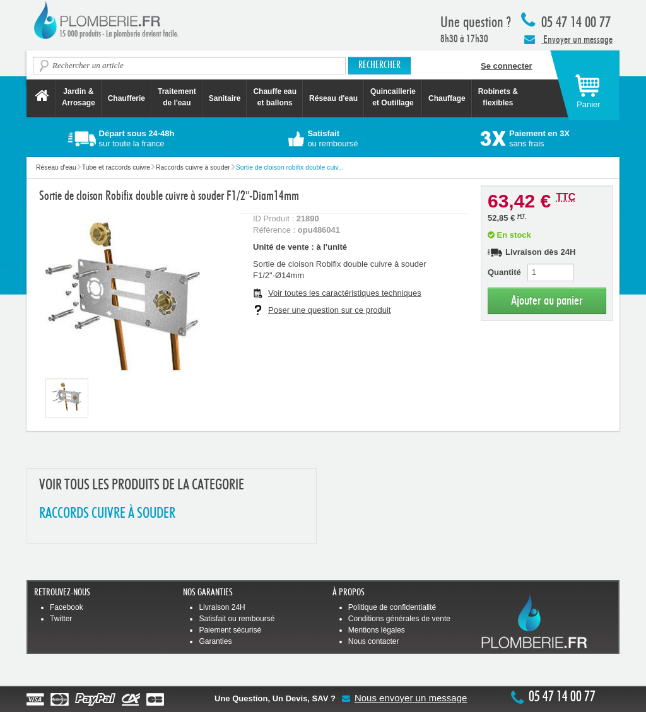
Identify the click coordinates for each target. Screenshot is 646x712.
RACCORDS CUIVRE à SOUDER (107, 513)
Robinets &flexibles (498, 97)
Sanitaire (225, 98)
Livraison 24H (222, 607)
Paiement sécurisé (230, 630)
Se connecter (506, 66)
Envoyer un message (568, 39)
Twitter (61, 618)
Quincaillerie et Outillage (393, 97)
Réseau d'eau (333, 98)
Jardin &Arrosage (78, 97)
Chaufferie (126, 98)
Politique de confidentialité (392, 607)
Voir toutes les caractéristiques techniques (344, 293)
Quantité (504, 272)
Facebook (66, 607)
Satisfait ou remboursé (236, 618)
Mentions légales (376, 630)
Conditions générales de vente (399, 618)
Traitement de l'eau (177, 97)
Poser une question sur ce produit (329, 310)
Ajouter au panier (547, 300)
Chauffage (447, 98)
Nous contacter (373, 641)
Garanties (215, 641)
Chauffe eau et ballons (275, 97)
